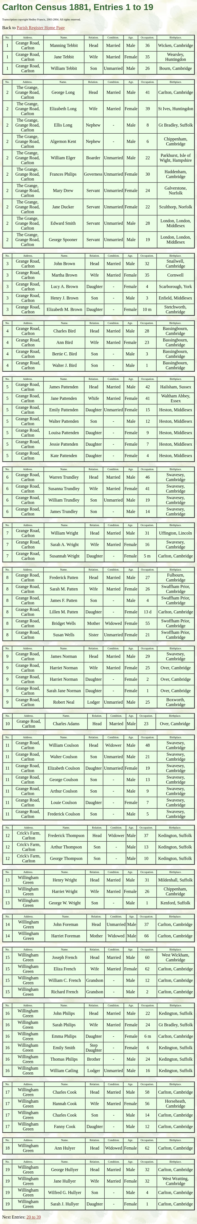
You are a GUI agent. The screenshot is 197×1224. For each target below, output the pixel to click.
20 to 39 (34, 1217)
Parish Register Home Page (41, 27)
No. (7, 37)
